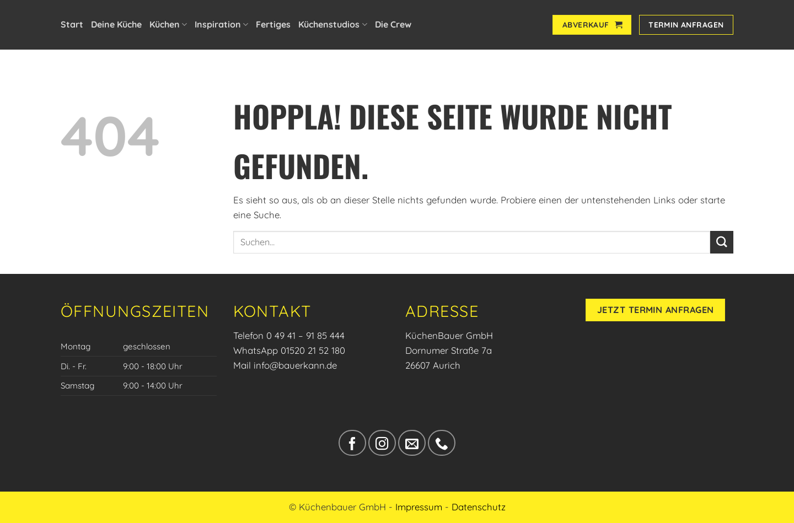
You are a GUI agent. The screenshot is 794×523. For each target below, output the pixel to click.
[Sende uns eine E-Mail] (411, 443)
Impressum (418, 507)
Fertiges (273, 24)
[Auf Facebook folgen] (352, 443)
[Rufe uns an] (441, 443)
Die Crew (393, 24)
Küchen (168, 24)
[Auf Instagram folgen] (381, 443)
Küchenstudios (332, 24)
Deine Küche (116, 24)
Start (72, 24)
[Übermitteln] (721, 242)
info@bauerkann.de (295, 365)
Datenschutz (479, 507)
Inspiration (221, 24)
